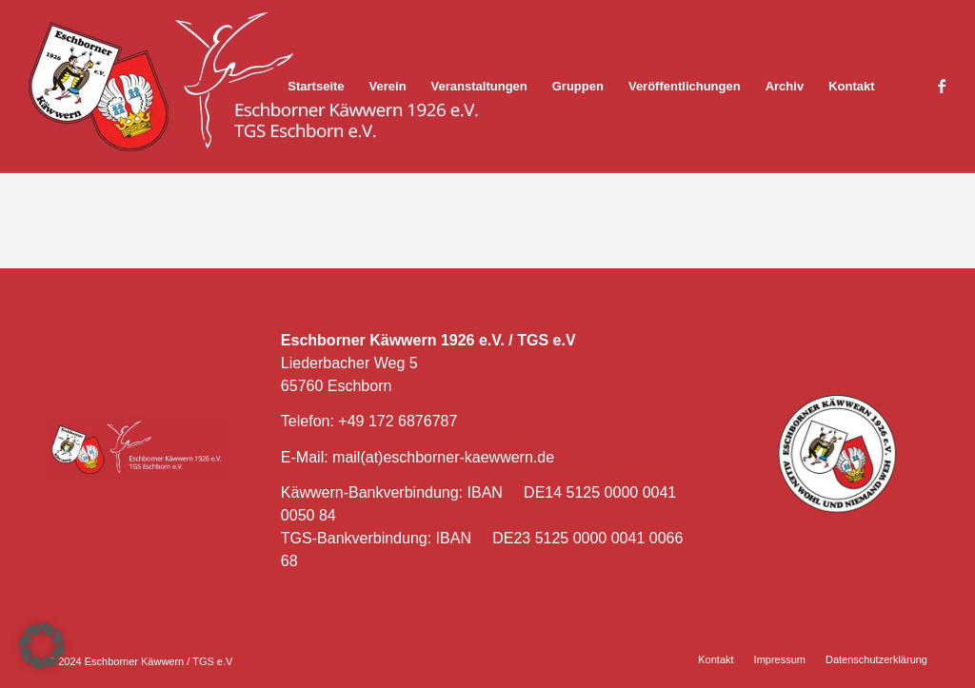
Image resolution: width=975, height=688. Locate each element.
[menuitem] (315, 86)
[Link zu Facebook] (941, 85)
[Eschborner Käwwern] (256, 86)
